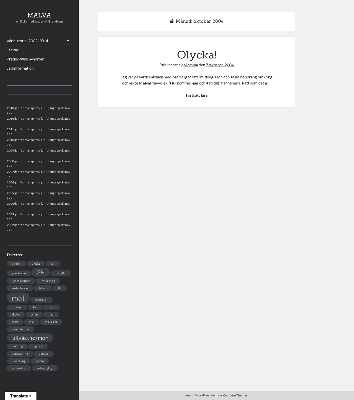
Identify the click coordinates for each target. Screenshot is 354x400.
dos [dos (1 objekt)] (53, 263)
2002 (10, 225)
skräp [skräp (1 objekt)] (34, 314)
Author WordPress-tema (202, 395)
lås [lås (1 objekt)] (60, 288)
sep (57, 150)
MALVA (39, 16)
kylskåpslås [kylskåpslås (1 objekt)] (48, 280)
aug (52, 129)
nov (67, 108)
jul (47, 172)
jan (17, 108)
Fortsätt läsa (197, 95)
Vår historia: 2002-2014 (27, 40)
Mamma (190, 64)
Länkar (12, 49)
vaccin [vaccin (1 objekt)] (40, 361)
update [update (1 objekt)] (38, 346)
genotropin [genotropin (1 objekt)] (19, 273)
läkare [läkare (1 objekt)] (43, 288)
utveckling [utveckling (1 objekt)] (18, 361)
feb (22, 118)
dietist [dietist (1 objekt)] (36, 263)
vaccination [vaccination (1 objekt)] (19, 368)
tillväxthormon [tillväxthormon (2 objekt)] (30, 337)
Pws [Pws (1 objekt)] (35, 307)
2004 (10, 203)
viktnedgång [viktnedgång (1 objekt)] (45, 368)
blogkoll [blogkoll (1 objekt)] (16, 263)
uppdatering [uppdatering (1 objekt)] (20, 353)
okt (62, 161)
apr (33, 140)
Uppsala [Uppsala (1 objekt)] (43, 353)
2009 (10, 150)
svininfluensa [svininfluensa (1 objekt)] (20, 329)
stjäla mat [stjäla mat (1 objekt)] (51, 321)
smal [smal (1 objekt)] (51, 314)
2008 (10, 161)
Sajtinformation (20, 68)
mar (27, 172)
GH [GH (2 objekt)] (40, 272)
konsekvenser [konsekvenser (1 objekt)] (21, 280)
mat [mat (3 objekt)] (18, 297)
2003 (10, 214)
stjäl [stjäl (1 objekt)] (31, 321)
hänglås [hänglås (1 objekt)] (60, 273)
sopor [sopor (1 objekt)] (15, 321)
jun (43, 129)
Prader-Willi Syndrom (25, 58)
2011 (10, 129)
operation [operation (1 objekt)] (41, 299)
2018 (10, 108)
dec (9, 187)
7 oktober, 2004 (220, 64)
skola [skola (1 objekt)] (51, 307)
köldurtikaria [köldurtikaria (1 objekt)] (20, 288)
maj (38, 193)
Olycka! (197, 55)
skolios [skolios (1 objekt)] (16, 314)
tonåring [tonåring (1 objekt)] (17, 346)
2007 (10, 172)
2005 (10, 193)
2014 (10, 118)
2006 (10, 182)
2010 (10, 140)
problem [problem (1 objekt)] (17, 307)
